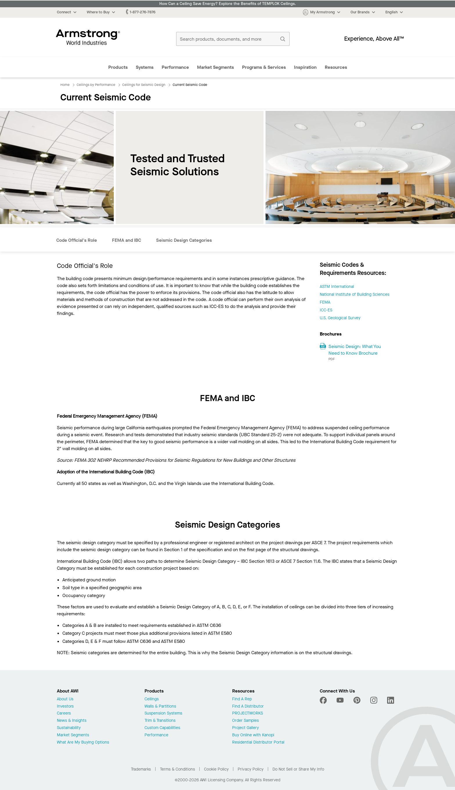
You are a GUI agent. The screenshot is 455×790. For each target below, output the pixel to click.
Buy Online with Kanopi (253, 735)
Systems (145, 67)
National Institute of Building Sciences (354, 294)
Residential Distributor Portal (258, 742)
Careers (64, 713)
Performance (175, 67)
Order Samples (245, 720)
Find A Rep (242, 699)
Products (118, 67)
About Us (65, 699)
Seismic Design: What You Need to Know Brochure (354, 349)
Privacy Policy (250, 769)
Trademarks (141, 769)
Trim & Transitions (160, 720)
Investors (65, 706)
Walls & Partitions (160, 706)
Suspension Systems (163, 713)
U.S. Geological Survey (340, 318)
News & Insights (71, 720)
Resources (336, 67)
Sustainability (69, 728)
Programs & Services (264, 67)
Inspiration (305, 67)
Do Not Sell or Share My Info (298, 769)
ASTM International (337, 286)
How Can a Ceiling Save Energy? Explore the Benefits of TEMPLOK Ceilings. (227, 3)
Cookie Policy (216, 769)
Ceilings (152, 699)
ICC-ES (326, 310)
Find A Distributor (248, 706)
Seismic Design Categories (184, 240)
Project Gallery (245, 728)
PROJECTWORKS (247, 713)
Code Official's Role (76, 240)
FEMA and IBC (126, 240)
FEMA (325, 302)
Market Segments (215, 67)
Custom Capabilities (162, 728)
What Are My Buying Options (83, 742)
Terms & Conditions (177, 769)
